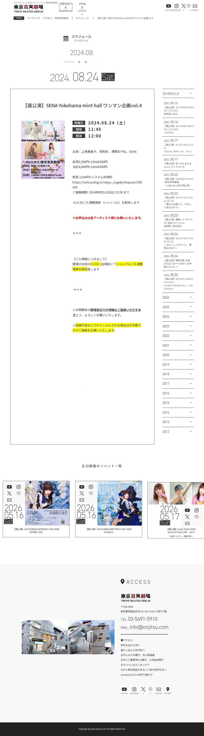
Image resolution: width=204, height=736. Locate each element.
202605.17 (170, 513)
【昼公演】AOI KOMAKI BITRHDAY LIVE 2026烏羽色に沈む (36, 531)
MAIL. (145, 627)
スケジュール (82, 18)
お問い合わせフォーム (144, 638)
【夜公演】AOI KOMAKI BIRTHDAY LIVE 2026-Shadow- (108, 531)
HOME (19, 18)
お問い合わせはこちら (82, 391)
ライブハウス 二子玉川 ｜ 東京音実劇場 (47, 18)
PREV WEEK (69, 62)
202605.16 (14, 511)
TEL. (139, 619)
